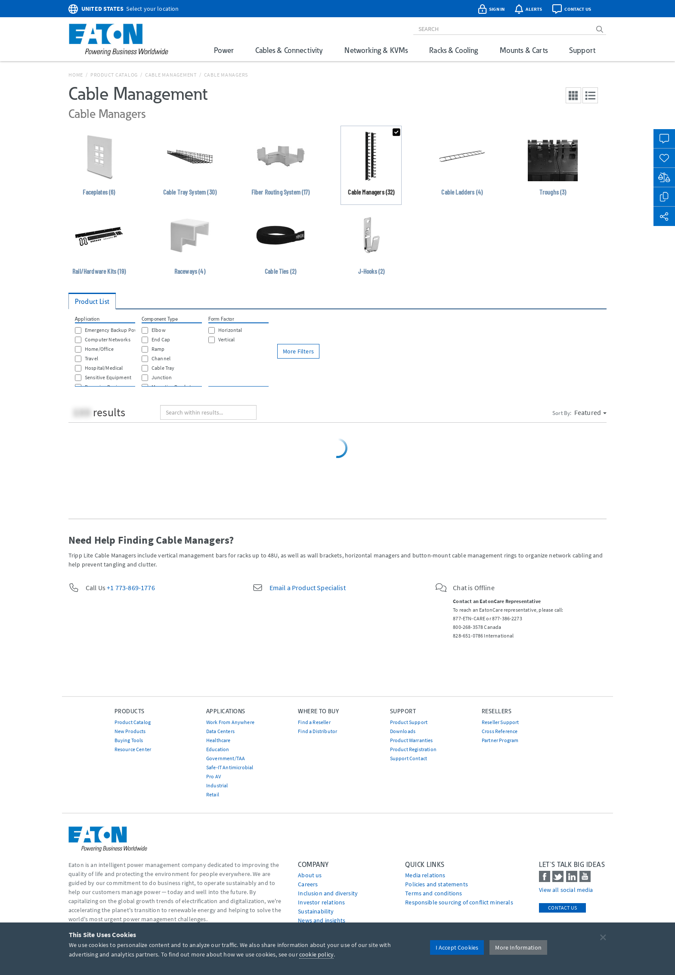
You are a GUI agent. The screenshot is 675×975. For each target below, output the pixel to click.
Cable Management (171, 74)
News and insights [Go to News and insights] (321, 920)
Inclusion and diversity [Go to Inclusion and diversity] (328, 893)
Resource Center (133, 749)
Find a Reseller (314, 722)
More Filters (298, 351)
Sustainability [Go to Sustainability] (316, 911)
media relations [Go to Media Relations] (425, 875)
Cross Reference (499, 731)
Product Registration (413, 749)
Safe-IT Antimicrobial (229, 767)
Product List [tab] (92, 301)
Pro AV (213, 776)
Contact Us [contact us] (562, 907)
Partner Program (500, 740)
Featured (590, 412)
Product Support (408, 722)
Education (217, 749)
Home (75, 74)
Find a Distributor (317, 731)
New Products (130, 731)
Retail (212, 794)
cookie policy (316, 954)
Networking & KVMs (376, 50)
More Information (518, 947)
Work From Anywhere (230, 722)
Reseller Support (500, 722)
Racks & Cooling (453, 50)
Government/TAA (225, 758)
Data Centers (220, 731)
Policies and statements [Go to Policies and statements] (436, 884)
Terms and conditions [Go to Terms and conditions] (433, 893)
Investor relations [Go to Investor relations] (321, 902)
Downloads (402, 731)
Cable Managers (226, 74)
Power (224, 50)
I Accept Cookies (457, 947)
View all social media (566, 890)
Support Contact (408, 758)
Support (582, 50)
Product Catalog (114, 74)
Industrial (217, 785)
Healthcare (218, 740)
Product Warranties (411, 740)
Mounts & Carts (524, 50)
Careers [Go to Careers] (308, 884)
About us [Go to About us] (310, 875)
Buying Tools (129, 740)
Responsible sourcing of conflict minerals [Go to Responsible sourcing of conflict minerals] (459, 902)
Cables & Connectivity (289, 50)
